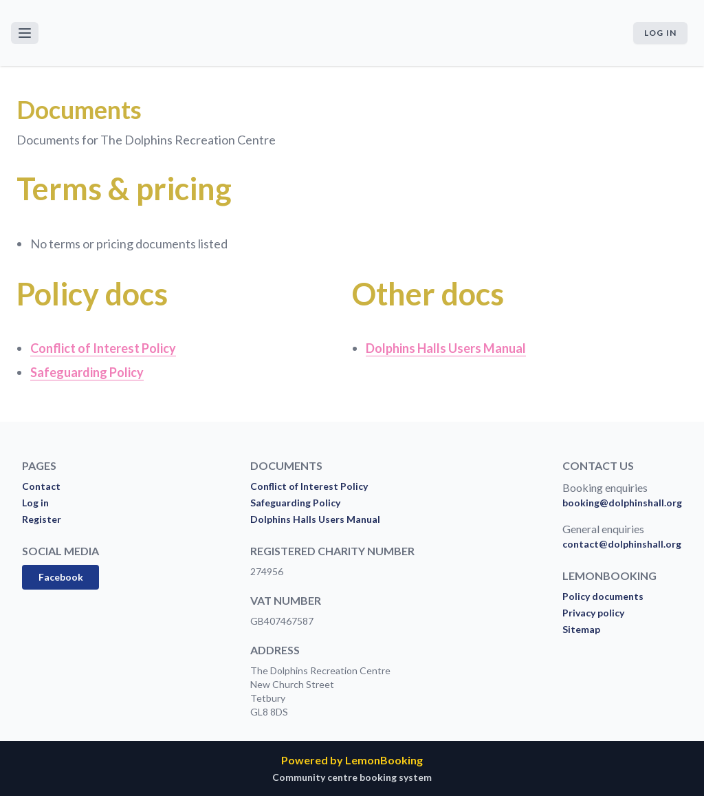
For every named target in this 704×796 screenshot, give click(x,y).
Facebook (60, 577)
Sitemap (581, 629)
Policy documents (603, 596)
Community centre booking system (352, 777)
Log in (660, 33)
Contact (41, 486)
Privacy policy (593, 612)
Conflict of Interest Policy (309, 486)
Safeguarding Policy (295, 502)
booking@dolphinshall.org (622, 502)
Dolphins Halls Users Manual (315, 519)
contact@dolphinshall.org (621, 544)
